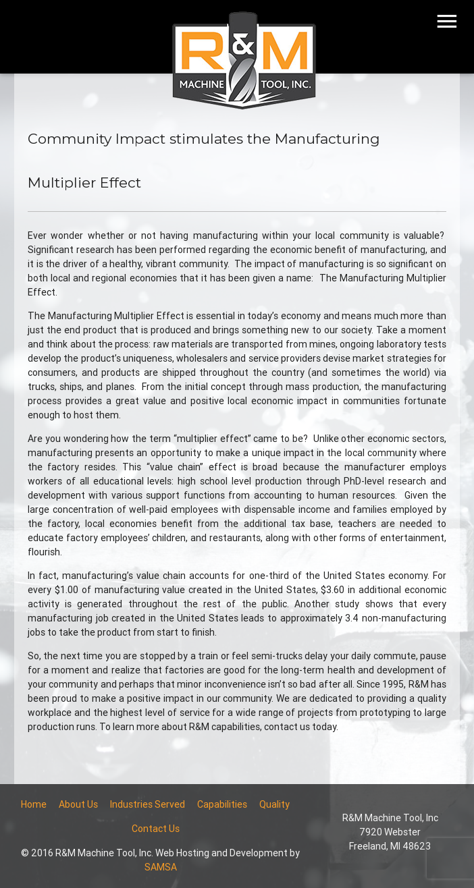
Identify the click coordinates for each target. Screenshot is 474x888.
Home (34, 804)
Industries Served (147, 804)
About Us (78, 804)
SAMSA (160, 867)
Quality (274, 804)
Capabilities (222, 804)
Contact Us (156, 829)
